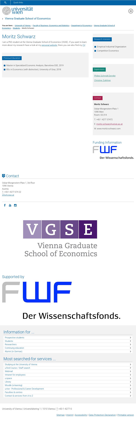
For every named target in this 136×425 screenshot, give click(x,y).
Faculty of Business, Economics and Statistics (51, 25)
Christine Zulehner (102, 80)
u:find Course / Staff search (17, 368)
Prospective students (14, 337)
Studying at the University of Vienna (21, 364)
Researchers (11, 344)
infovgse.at (8, 195)
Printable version (125, 415)
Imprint (69, 415)
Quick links (18, 2)
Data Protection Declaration (102, 415)
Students (16, 28)
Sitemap (60, 415)
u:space (8, 378)
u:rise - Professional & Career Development (24, 389)
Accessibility (81, 415)
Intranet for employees (15, 375)
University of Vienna (23, 25)
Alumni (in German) (13, 351)
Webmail (9, 371)
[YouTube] (10, 205)
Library (8, 382)
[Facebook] (4, 205)
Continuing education (14, 348)
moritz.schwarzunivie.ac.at (109, 124)
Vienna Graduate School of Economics (28, 18)
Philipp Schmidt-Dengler (105, 76)
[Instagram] (15, 205)
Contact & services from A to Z (19, 396)
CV (84, 45)
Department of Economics (81, 25)
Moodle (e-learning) (13, 385)
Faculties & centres (13, 392)
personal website (49, 45)
